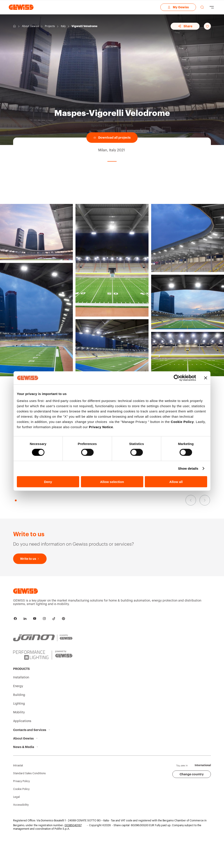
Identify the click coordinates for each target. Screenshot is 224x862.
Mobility (19, 712)
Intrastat (18, 765)
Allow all (176, 481)
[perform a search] (202, 7)
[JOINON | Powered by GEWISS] (42, 638)
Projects (50, 26)
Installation (21, 677)
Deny (48, 481)
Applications (22, 721)
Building (19, 694)
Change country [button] (192, 774)
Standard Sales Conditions (29, 773)
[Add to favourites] (207, 26)
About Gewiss (30, 26)
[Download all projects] (112, 137)
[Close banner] (205, 377)
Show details (188, 468)
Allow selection (112, 481)
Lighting (19, 703)
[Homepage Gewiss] (21, 7)
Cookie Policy (182, 421)
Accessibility (21, 804)
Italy (63, 26)
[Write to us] (30, 558)
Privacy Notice (101, 427)
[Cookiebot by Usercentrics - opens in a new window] (177, 378)
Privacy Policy (21, 781)
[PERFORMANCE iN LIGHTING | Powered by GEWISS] (42, 655)
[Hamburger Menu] (211, 7)
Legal (16, 797)
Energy (18, 686)
